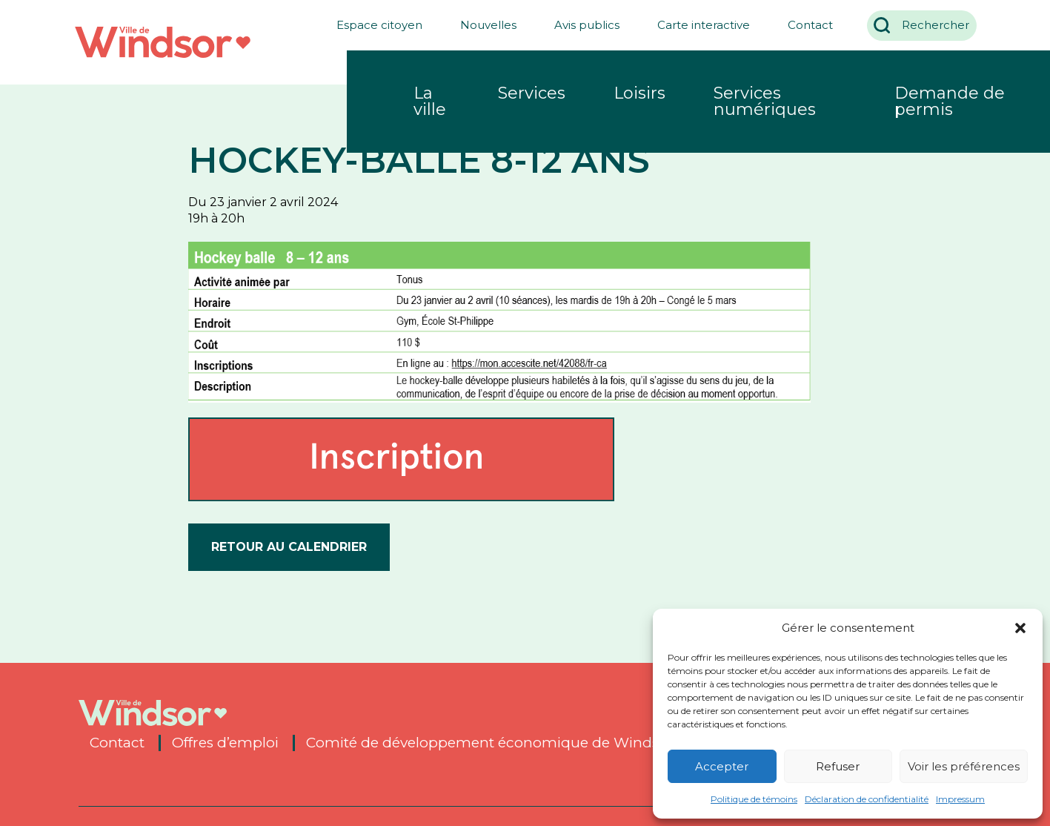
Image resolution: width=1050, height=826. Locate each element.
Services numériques (765, 101)
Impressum (960, 798)
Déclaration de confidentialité (866, 798)
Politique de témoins (754, 798)
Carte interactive (697, 25)
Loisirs (639, 93)
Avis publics (581, 25)
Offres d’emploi (225, 743)
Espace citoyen (373, 25)
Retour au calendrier (289, 547)
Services (531, 93)
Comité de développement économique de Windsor (490, 743)
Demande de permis (949, 101)
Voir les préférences (964, 766)
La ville (429, 101)
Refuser (838, 766)
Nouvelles (482, 25)
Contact (804, 25)
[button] (1020, 628)
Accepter (721, 766)
